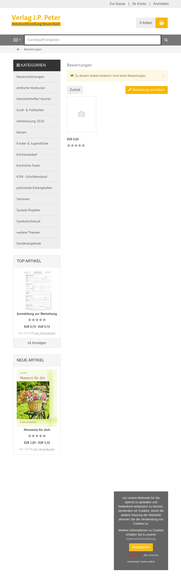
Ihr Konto (139, 4)
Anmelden (161, 4)
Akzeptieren (141, 547)
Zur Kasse (117, 4)
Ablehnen (133, 555)
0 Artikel (146, 23)
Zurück (75, 90)
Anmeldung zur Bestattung (37, 313)
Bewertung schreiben (146, 90)
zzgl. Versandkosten (45, 333)
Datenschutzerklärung (140, 539)
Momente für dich (37, 429)
